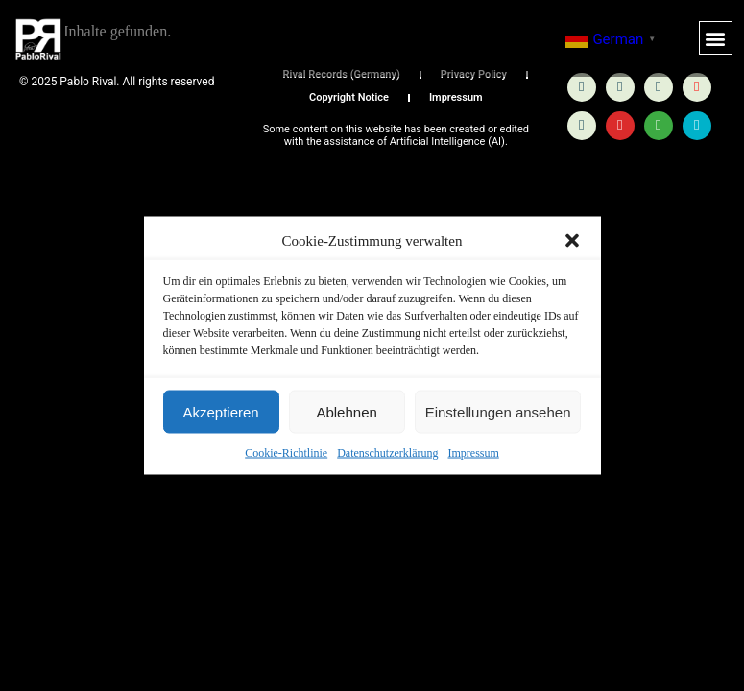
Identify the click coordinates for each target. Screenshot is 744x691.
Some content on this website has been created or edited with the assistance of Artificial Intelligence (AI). (396, 135)
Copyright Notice (349, 97)
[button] (572, 240)
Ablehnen (346, 411)
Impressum (472, 453)
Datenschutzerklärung (387, 453)
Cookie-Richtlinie (286, 453)
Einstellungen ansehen (498, 411)
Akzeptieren (220, 411)
